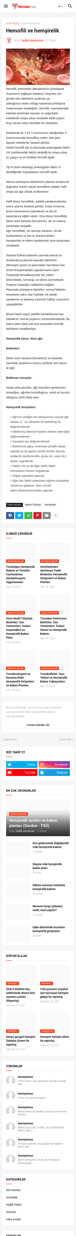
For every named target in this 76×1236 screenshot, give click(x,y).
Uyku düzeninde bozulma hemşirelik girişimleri (49, 929)
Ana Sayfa (12, 23)
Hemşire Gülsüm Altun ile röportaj (54, 1038)
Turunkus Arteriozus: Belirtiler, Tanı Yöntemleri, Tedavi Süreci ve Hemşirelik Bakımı (53, 626)
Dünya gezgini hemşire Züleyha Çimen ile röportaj (20, 1040)
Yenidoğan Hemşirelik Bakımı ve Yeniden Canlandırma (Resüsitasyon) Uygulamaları (20, 574)
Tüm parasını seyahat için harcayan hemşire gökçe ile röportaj (54, 992)
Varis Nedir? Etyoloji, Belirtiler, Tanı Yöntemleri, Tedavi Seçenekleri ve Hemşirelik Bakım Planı (19, 628)
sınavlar (11, 1212)
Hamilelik (11, 1197)
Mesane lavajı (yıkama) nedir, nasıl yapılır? (48, 908)
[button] (5, 6)
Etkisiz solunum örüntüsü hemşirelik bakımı (49, 887)
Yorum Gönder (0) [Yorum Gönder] (38, 725)
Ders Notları (13, 1190)
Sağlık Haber (14, 1204)
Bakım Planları (31, 23)
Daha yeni (10, 739)
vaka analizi (13, 1219)
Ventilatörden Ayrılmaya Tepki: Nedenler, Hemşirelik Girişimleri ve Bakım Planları (53, 574)
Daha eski (65, 739)
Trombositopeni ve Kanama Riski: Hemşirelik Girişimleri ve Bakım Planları (20, 679)
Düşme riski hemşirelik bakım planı (47, 866)
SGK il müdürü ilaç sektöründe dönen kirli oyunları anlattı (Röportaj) (20, 994)
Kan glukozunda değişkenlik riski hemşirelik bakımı (51, 845)
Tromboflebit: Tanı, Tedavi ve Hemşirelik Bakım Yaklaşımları (53, 677)
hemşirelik (50, 504)
